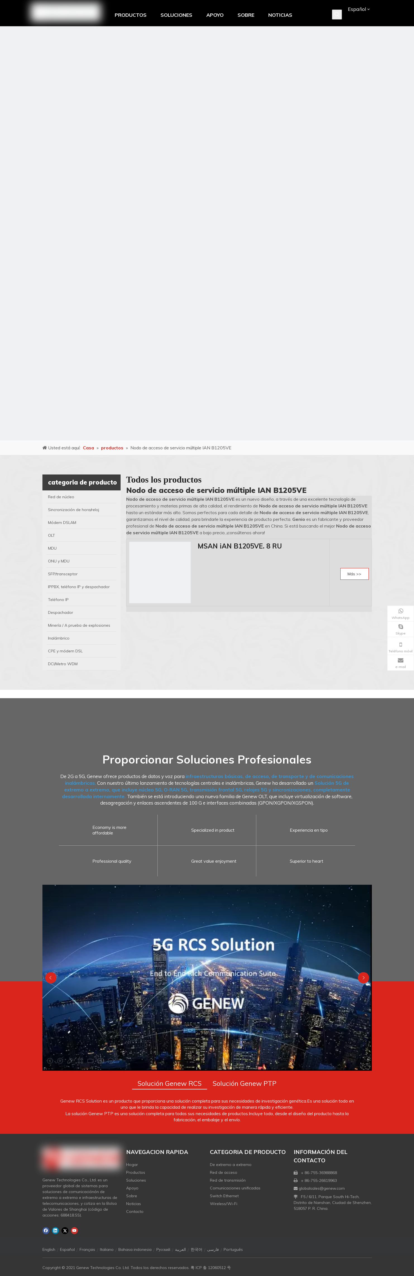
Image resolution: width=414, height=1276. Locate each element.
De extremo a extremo (231, 1164)
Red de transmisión (228, 1180)
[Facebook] (45, 1230)
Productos (135, 1172)
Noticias (133, 1203)
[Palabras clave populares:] (337, 14)
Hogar (132, 1164)
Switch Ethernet (224, 1195)
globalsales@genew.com (322, 1188)
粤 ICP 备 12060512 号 (211, 1267)
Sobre (131, 1195)
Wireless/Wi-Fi (223, 1203)
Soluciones (136, 1180)
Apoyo (132, 1188)
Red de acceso (223, 1172)
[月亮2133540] (207, 233)
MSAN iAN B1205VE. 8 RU (240, 546)
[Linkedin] (55, 1230)
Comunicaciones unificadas (235, 1188)
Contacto (134, 1211)
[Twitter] (64, 1230)
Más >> (354, 573)
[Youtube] (74, 1230)
